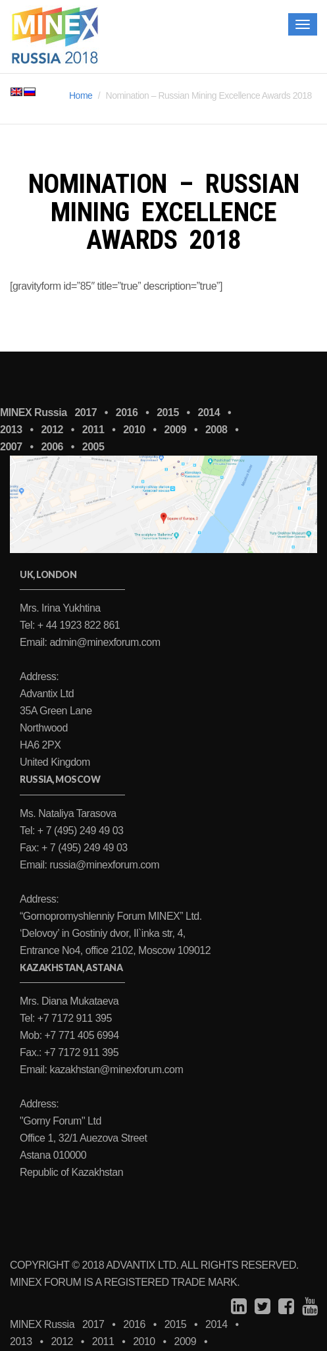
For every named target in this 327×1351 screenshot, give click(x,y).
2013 (21, 1341)
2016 (127, 412)
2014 (209, 412)
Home (80, 95)
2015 (168, 412)
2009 (185, 1341)
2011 (103, 1341)
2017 (85, 412)
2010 (144, 1341)
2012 (62, 1341)
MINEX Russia (33, 412)
